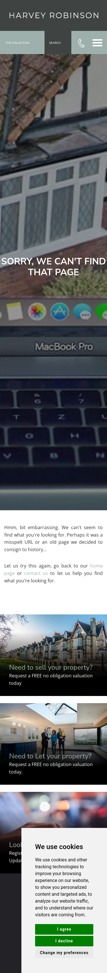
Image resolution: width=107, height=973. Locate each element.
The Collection (18, 43)
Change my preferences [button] (64, 952)
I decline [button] (64, 941)
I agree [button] (64, 929)
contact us (36, 573)
